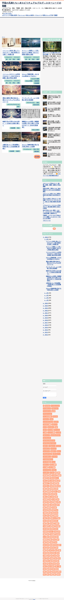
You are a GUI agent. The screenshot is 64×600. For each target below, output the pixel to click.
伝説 (48, 547)
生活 (55, 531)
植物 (51, 515)
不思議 (44, 555)
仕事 (51, 504)
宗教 (52, 512)
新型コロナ (53, 518)
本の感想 (50, 561)
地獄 (44, 542)
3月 (47, 295)
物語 (58, 555)
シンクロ (58, 432)
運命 (56, 480)
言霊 (50, 499)
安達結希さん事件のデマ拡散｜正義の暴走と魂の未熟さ (54, 135)
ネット (58, 451)
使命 (38, 102)
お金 (56, 427)
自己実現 (54, 507)
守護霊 (55, 15)
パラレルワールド (47, 453)
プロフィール (46, 220)
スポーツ (45, 445)
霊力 (44, 574)
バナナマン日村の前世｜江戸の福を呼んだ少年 (54, 142)
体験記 (50, 539)
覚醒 (44, 488)
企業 (44, 491)
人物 (50, 526)
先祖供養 (58, 534)
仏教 (55, 555)
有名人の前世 (30, 15)
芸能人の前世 (51, 496)
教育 (49, 494)
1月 (47, 300)
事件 (58, 504)
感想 (48, 488)
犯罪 (44, 553)
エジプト (56, 421)
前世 (55, 537)
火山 (48, 486)
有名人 (44, 566)
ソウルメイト (38, 15)
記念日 (44, 494)
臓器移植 (45, 539)
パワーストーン (56, 453)
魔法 (54, 561)
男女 (14, 59)
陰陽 (44, 478)
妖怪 (44, 569)
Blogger (34, 580)
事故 (44, 507)
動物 (44, 550)
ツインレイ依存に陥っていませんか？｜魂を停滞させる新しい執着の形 (11, 52)
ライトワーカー (46, 470)
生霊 (59, 531)
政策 (48, 528)
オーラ (44, 427)
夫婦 (49, 555)
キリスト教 (50, 429)
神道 (48, 520)
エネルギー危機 (35, 78)
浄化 (48, 515)
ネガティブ (53, 451)
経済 (52, 494)
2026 (46, 237)
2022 (46, 310)
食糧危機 (36, 81)
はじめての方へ (7, 13)
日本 (50, 550)
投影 (57, 547)
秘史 (51, 553)
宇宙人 (44, 480)
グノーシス (56, 429)
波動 (59, 550)
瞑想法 (58, 574)
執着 (50, 510)
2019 (46, 317)
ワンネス (52, 472)
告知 (51, 502)
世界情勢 (58, 526)
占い (44, 537)
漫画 (58, 561)
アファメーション (47, 413)
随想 (53, 526)
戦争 (48, 537)
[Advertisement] (32, 26)
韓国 (57, 488)
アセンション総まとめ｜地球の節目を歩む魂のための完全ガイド (52, 195)
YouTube (47, 405)
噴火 (44, 558)
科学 (44, 486)
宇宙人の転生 (51, 480)
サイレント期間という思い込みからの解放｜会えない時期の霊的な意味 (30, 52)
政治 (57, 528)
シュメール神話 (51, 432)
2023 (46, 308)
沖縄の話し (45, 483)
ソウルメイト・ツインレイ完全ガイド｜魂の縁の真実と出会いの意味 (52, 207)
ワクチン (54, 470)
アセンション (21, 15)
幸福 (58, 499)
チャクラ (58, 445)
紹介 (18, 106)
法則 (56, 558)
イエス (51, 419)
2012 (46, 334)
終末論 (56, 512)
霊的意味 (49, 571)
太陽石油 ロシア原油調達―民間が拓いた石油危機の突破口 (11, 146)
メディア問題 (52, 467)
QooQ (34, 599)
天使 (44, 547)
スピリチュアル (30, 102)
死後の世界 (13, 15)
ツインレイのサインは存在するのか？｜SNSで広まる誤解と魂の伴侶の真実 (11, 76)
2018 (46, 320)
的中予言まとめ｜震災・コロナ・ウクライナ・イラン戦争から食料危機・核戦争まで (52, 212)
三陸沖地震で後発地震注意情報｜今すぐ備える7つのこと (54, 129)
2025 (46, 303)
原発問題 (45, 499)
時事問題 (49, 507)
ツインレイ (16, 57)
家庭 (58, 483)
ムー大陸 (45, 467)
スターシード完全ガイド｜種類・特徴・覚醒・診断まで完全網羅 (52, 185)
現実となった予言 (48, 15)
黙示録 (54, 563)
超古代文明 (36, 104)
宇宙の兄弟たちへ (54, 478)
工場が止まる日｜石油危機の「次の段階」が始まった (54, 97)
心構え (44, 518)
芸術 (56, 494)
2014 (46, 330)
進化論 (51, 523)
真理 (59, 518)
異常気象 (45, 475)
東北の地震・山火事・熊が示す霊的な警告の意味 (54, 122)
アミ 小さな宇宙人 (47, 416)
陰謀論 (59, 475)
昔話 (48, 534)
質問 (53, 510)
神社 (44, 520)
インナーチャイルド (48, 421)
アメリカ (55, 416)
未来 (44, 563)
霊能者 (59, 571)
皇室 (44, 502)
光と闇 (53, 499)
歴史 (48, 574)
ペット (53, 462)
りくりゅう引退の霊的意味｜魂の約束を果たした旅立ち (54, 110)
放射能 (51, 558)
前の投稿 (37, 156)
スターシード (6, 15)
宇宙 (48, 478)
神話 (44, 523)
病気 (58, 553)
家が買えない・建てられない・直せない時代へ (54, 116)
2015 (46, 327)
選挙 (51, 537)
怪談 (51, 486)
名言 (50, 563)
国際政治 (56, 502)
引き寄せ (54, 475)
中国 (56, 542)
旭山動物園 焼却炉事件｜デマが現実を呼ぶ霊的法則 (54, 148)
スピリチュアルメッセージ (49, 443)
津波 (51, 545)
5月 (47, 239)
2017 (46, 322)
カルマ (44, 429)
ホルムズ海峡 (29, 81)
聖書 (44, 534)
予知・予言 (36, 149)
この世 (44, 432)
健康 (56, 496)
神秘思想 (52, 520)
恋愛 (18, 59)
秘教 (48, 553)
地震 (48, 542)
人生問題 (45, 526)
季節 (59, 491)
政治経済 (45, 531)
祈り (56, 491)
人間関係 (57, 523)
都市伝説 (52, 547)
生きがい (51, 531)
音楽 (51, 483)
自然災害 (45, 510)
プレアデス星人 (46, 462)
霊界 (54, 569)
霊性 (44, 571)
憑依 (55, 574)
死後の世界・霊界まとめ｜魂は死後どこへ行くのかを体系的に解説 (52, 190)
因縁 (50, 475)
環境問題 (52, 488)
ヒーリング (54, 456)
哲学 (54, 545)
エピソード (54, 424)
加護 (54, 483)
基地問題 (49, 491)
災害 (44, 504)
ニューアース (46, 451)
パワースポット (46, 456)
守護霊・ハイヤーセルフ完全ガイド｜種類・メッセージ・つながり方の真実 (52, 217)
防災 (59, 558)
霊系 (57, 569)
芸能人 (44, 496)
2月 (47, 298)
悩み (56, 550)
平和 (48, 558)
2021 (46, 313)
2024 (46, 305)
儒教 (49, 512)
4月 (47, 293)
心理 (49, 518)
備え (18, 128)
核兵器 (58, 486)
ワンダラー (45, 472)
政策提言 (52, 528)
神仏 (57, 520)
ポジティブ (45, 464)
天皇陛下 (59, 545)
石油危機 (36, 83)
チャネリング (46, 448)
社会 (57, 510)
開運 (55, 486)
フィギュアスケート (48, 459)
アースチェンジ (27, 149)
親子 (48, 523)
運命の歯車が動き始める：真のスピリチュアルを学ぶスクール (11, 100)
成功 (44, 528)
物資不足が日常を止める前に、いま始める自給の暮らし (11, 123)
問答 (58, 563)
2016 (46, 325)
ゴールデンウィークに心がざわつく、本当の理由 (54, 155)
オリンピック (51, 427)
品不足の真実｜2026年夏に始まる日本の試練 (54, 103)
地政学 (17, 151)
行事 (48, 502)
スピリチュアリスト (55, 435)
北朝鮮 (44, 561)
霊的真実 (36, 151)
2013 (46, 332)
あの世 (53, 411)
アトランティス (46, 411)
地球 (58, 539)
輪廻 (48, 569)
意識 (59, 472)
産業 (48, 504)
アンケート (45, 419)
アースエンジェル (55, 405)
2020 (46, 315)
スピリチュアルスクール (13, 104)
